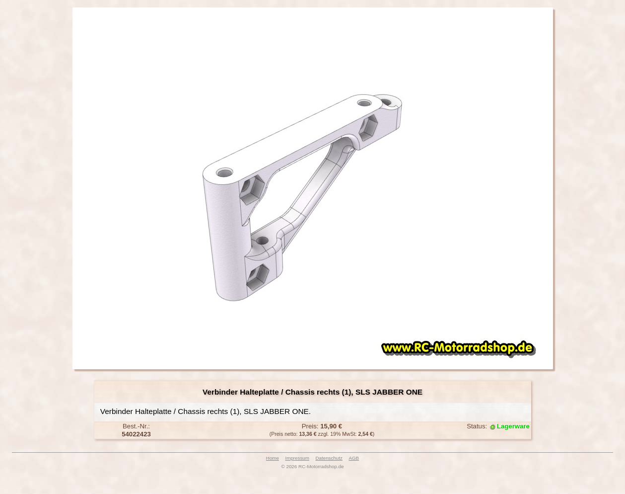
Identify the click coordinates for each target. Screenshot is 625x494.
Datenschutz (328, 458)
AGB (353, 458)
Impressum (297, 458)
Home (272, 458)
